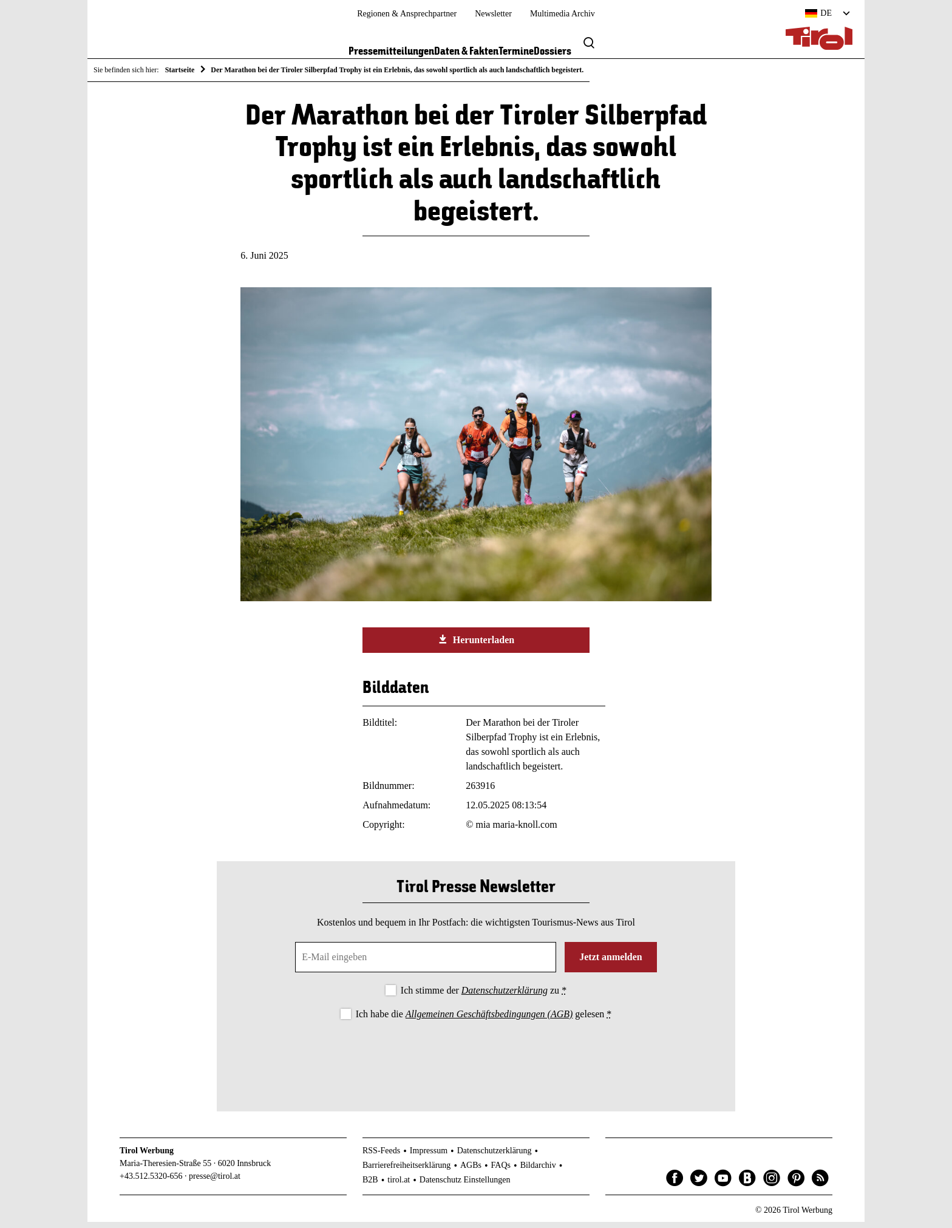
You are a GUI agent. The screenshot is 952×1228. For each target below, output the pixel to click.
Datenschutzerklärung (504, 996)
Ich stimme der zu (483, 996)
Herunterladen (476, 646)
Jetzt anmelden (610, 963)
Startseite (180, 70)
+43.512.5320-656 (151, 1182)
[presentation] (476, 1062)
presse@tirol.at (214, 1182)
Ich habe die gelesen (484, 1020)
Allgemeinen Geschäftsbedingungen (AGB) (489, 1020)
